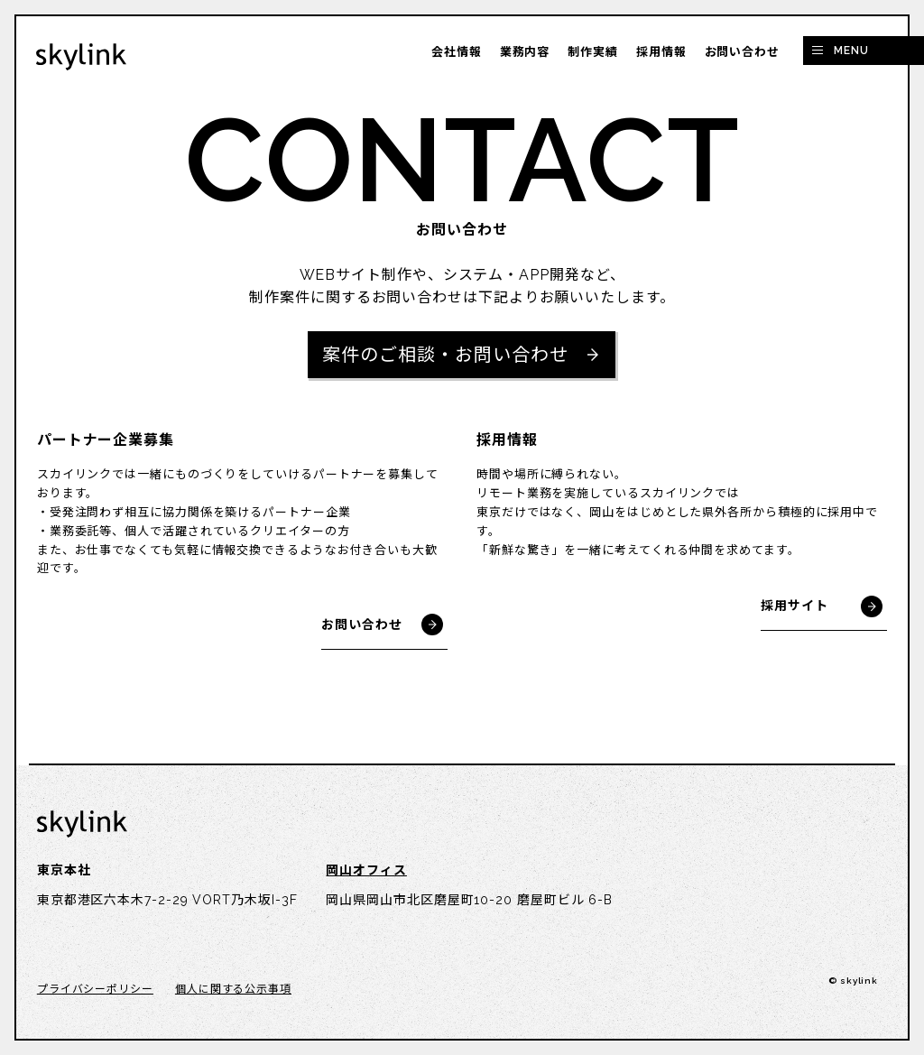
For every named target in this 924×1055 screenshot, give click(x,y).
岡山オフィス (366, 870)
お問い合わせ (742, 52)
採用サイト (794, 605)
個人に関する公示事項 (233, 989)
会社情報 (456, 52)
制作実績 (593, 52)
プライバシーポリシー (95, 989)
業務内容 (525, 52)
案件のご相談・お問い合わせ (445, 355)
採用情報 (661, 52)
